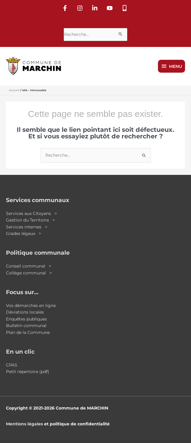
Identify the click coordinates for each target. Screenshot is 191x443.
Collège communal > (29, 273)
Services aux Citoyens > (31, 213)
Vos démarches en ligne (31, 305)
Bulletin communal (26, 325)
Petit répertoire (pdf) (27, 371)
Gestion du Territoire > (30, 220)
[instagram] (81, 8)
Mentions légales (24, 423)
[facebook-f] (66, 8)
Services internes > (26, 226)
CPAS (11, 365)
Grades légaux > (23, 233)
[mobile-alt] (125, 8)
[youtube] (110, 8)
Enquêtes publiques (26, 319)
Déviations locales (25, 312)
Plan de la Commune (28, 332)
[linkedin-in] (96, 8)
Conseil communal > (28, 266)
